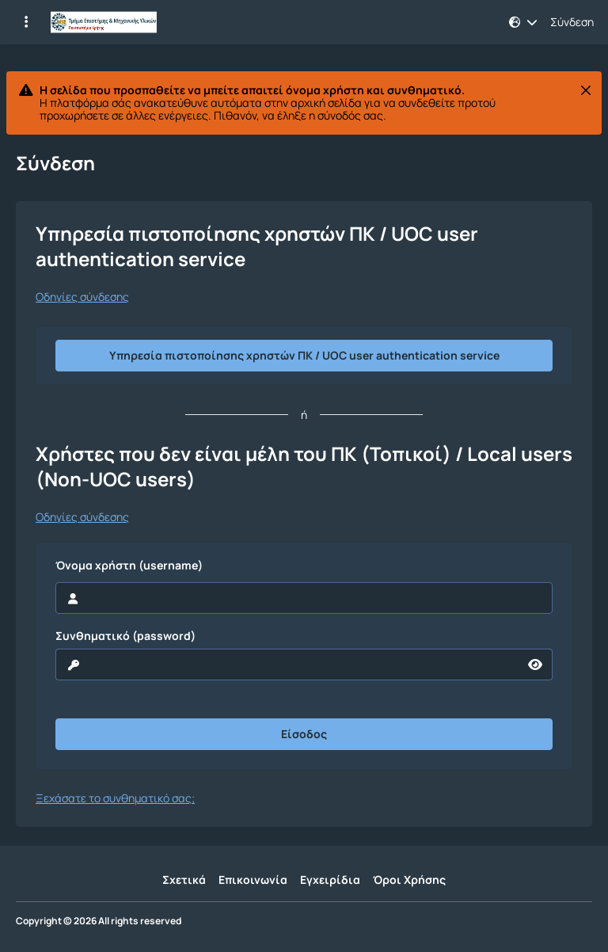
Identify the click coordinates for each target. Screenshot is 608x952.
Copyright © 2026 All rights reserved (98, 921)
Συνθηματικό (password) (125, 636)
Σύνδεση (572, 22)
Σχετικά (184, 879)
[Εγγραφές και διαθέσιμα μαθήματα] (26, 22)
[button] (523, 22)
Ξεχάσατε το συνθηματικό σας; (115, 797)
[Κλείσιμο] (586, 90)
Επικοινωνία (252, 879)
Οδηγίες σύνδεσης (82, 297)
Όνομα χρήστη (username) (129, 565)
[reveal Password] (287, 664)
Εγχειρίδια (330, 879)
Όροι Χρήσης (409, 879)
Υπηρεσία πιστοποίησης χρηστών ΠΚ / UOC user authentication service (304, 355)
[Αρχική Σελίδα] (103, 22)
